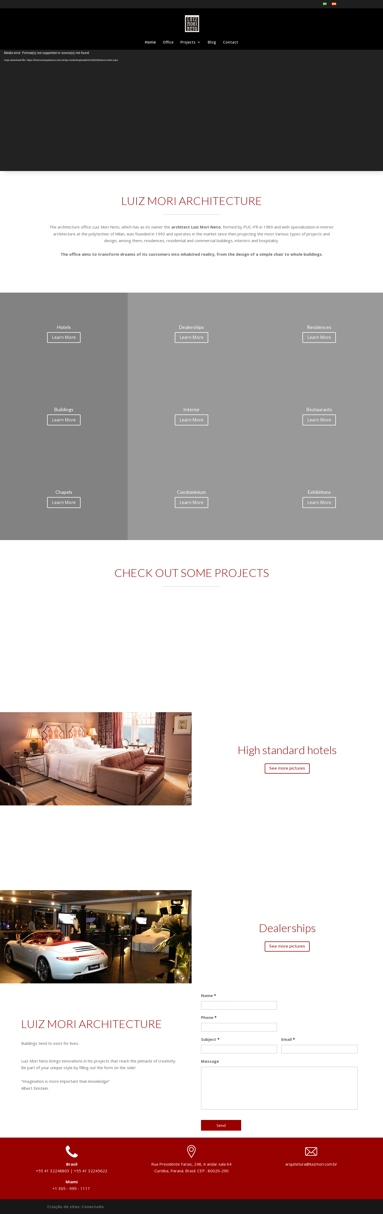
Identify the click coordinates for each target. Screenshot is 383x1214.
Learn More (64, 337)
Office (168, 42)
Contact (230, 42)
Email (288, 1039)
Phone (209, 1017)
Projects (187, 42)
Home (150, 42)
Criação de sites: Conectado (75, 1206)
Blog (212, 42)
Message (210, 1061)
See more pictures (287, 768)
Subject (210, 1039)
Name (208, 995)
